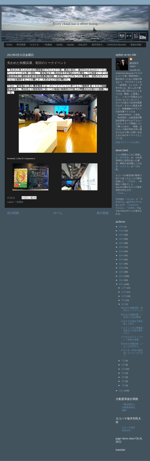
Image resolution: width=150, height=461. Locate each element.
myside (70, 44)
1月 (123, 385)
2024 (121, 235)
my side (130, 199)
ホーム (57, 213)
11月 (124, 292)
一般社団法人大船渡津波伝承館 (128, 407)
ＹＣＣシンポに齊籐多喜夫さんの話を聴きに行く (132, 330)
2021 (121, 247)
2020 (121, 251)
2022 (121, 243)
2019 (121, 255)
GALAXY (82, 44)
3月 (123, 377)
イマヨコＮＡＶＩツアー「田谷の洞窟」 (132, 338)
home (9, 44)
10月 (124, 296)
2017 (121, 264)
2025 (121, 230)
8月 (123, 304)
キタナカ (34, 44)
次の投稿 (13, 213)
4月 (123, 373)
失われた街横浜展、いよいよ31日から (132, 345)
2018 (121, 259)
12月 (124, 288)
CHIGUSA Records (116, 44)
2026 (121, 226)
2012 (121, 284)
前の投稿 (103, 213)
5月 (123, 369)
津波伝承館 (135, 44)
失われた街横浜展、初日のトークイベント (132, 309)
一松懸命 (47, 44)
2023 (121, 239)
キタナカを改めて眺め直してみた (132, 322)
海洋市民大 (97, 44)
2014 (121, 276)
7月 (123, 360)
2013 (121, 280)
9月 (123, 300)
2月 (123, 381)
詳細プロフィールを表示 (128, 142)
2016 (121, 268)
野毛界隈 (21, 44)
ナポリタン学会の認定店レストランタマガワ (132, 353)
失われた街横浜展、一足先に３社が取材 (132, 315)
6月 (123, 365)
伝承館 (131, 208)
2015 (121, 272)
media (59, 44)
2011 (121, 390)
